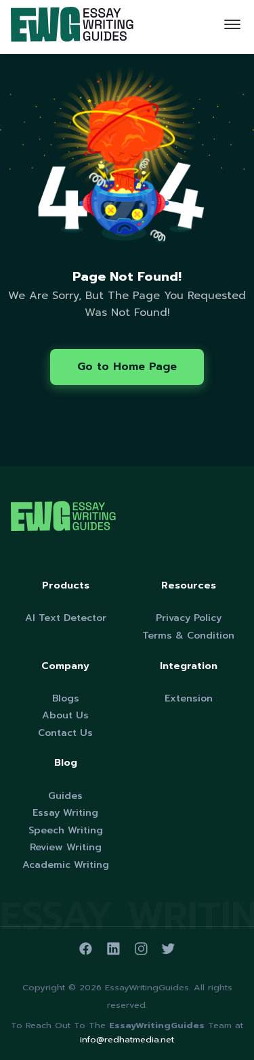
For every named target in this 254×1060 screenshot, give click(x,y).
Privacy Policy (188, 618)
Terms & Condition (188, 635)
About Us (65, 715)
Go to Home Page (127, 367)
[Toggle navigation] (232, 27)
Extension (189, 698)
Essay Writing (65, 813)
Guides (65, 796)
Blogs (65, 698)
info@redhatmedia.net (127, 1039)
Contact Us (65, 733)
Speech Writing (65, 830)
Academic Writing (65, 865)
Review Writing (66, 847)
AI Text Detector (65, 618)
